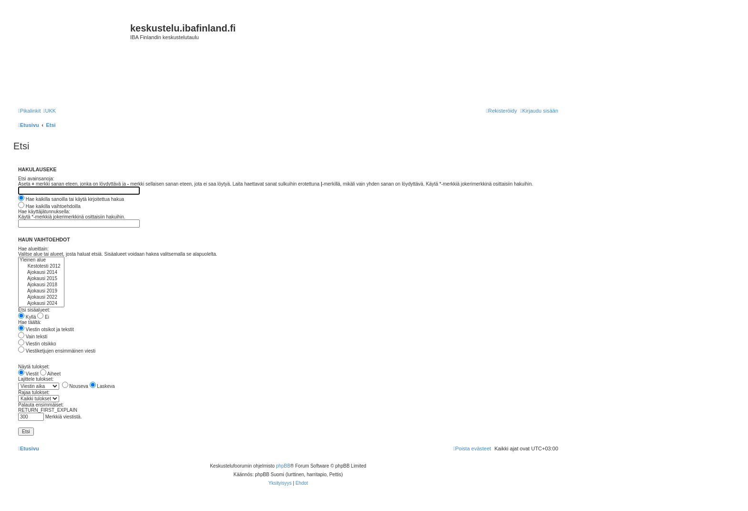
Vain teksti (32, 336)
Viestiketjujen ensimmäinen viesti (56, 351)
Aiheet (50, 373)
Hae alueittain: (33, 248)
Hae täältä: (29, 322)
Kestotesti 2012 (41, 266)
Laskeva (102, 386)
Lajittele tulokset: (36, 379)
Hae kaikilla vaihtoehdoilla (49, 206)
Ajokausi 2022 (41, 297)
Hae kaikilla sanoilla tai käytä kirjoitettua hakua (71, 199)
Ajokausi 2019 (41, 291)
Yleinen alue (41, 260)
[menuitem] (49, 110)
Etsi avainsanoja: (36, 178)
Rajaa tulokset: (34, 392)
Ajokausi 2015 (41, 279)
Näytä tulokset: (34, 366)
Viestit (28, 373)
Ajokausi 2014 (41, 273)
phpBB (283, 466)
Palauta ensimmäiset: (41, 404)
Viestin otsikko (37, 343)
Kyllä (27, 317)
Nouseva (75, 386)
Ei (43, 317)
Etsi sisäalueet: (34, 310)
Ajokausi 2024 (41, 304)
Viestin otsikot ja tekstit (46, 329)
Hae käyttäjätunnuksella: (44, 211)
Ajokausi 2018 (41, 285)
